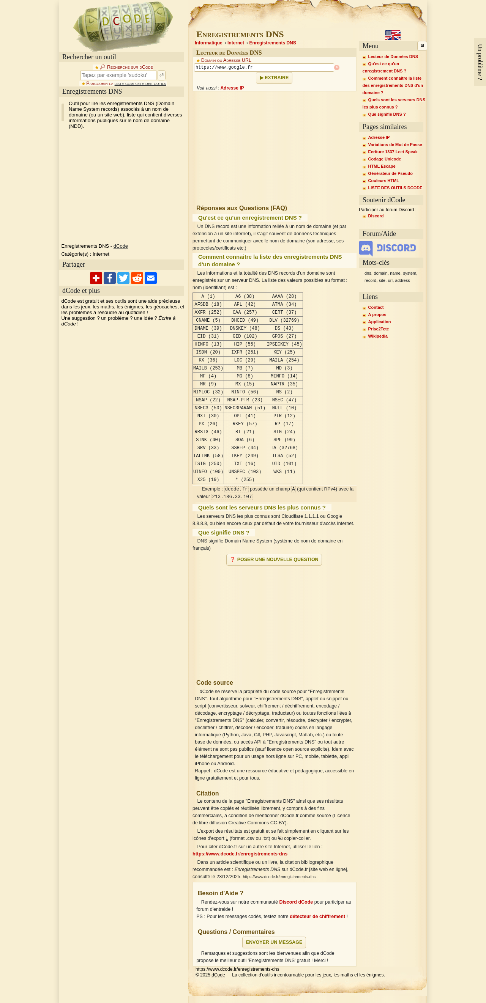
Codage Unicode (384, 159)
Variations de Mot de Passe (395, 144)
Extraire (277, 77)
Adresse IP (232, 88)
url (390, 280)
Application (379, 321)
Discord (376, 216)
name (395, 273)
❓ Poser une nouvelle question (274, 559)
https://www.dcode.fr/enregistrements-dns (240, 854)
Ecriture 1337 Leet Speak (393, 151)
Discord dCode (296, 902)
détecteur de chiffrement (317, 916)
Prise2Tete (378, 329)
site (382, 280)
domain (380, 273)
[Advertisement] (122, 186)
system (409, 273)
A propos (377, 314)
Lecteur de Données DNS (393, 56)
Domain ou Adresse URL (226, 60)
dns (367, 273)
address (402, 280)
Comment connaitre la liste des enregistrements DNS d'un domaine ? (393, 85)
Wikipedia (378, 336)
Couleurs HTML (383, 180)
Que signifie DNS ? (387, 114)
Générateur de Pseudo (390, 173)
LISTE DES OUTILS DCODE (395, 188)
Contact (376, 307)
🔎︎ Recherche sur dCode (126, 67)
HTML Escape (382, 166)
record (370, 280)
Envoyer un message (274, 942)
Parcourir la (126, 83)
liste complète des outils (140, 83)
